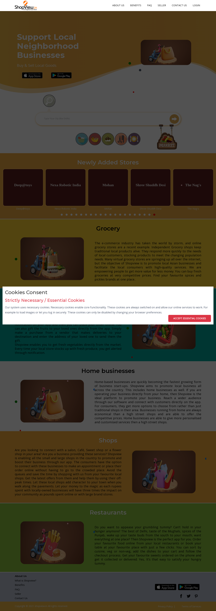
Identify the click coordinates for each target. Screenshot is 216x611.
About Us (118, 5)
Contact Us (179, 5)
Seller (162, 5)
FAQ (149, 5)
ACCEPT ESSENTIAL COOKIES (189, 318)
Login (196, 5)
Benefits (135, 5)
